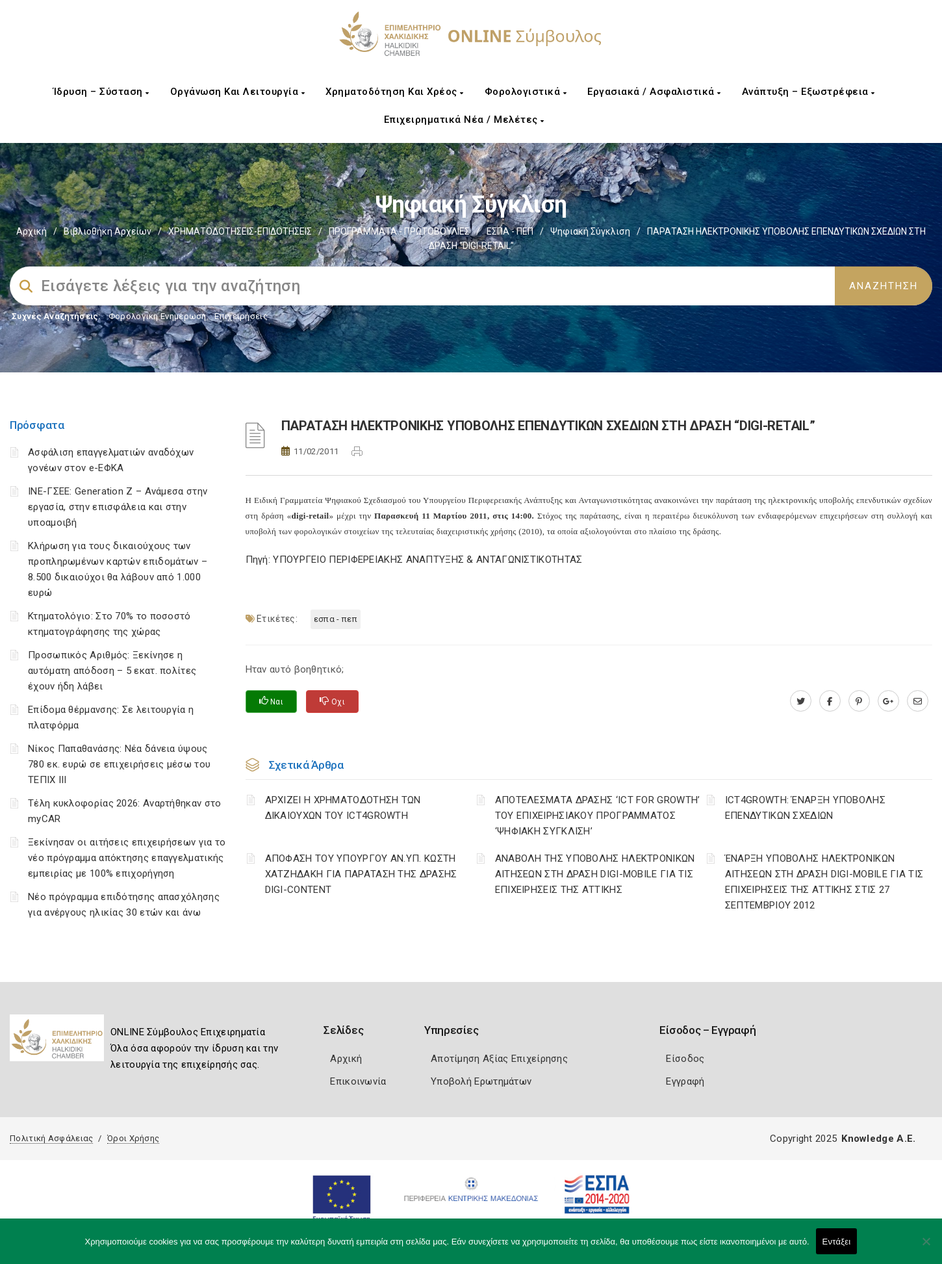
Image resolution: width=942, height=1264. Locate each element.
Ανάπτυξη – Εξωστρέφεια (808, 91)
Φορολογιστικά (526, 91)
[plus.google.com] (888, 701)
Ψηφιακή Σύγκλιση (590, 231)
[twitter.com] (800, 701)
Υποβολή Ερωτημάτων (481, 1081)
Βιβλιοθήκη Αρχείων (107, 231)
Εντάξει (836, 1241)
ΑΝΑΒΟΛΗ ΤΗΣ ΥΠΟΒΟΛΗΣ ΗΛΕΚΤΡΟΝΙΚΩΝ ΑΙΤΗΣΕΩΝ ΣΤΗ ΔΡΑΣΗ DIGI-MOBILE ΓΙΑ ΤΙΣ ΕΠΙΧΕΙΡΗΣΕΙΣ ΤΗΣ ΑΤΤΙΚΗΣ (595, 874)
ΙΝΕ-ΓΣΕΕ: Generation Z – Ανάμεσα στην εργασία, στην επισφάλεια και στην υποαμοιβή (117, 506)
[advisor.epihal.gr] (917, 701)
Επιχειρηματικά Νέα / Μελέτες (464, 119)
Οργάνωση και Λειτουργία (237, 91)
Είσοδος (685, 1058)
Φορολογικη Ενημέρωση (157, 316)
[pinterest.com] (859, 701)
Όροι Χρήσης (133, 1138)
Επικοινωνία (358, 1081)
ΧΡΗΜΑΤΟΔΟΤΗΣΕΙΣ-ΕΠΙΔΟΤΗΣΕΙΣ (240, 231)
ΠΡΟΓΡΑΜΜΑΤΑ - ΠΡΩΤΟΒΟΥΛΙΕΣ (399, 231)
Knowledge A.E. (878, 1138)
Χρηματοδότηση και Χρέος (394, 91)
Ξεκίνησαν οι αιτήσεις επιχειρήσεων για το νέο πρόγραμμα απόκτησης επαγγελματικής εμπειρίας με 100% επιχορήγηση (126, 857)
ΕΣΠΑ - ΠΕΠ (510, 231)
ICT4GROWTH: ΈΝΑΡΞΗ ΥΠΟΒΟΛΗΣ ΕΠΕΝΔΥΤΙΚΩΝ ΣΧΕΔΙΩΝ (805, 807)
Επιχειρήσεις (241, 316)
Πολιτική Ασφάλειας (51, 1138)
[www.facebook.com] (830, 701)
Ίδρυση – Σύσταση (101, 91)
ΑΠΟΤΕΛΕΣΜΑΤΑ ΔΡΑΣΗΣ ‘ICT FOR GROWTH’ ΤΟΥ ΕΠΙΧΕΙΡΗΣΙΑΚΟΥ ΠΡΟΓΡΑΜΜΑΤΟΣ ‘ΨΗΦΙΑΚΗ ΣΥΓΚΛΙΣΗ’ (597, 815)
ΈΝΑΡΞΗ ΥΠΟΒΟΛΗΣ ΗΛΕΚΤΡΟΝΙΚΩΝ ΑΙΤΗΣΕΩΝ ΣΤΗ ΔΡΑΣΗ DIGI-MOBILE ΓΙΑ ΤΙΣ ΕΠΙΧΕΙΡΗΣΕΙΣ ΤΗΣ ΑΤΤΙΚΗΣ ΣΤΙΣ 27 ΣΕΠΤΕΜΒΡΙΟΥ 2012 (824, 882)
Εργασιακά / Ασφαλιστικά (654, 91)
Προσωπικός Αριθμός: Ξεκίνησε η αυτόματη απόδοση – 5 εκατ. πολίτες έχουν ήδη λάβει (112, 670)
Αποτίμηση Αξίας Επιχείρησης (499, 1058)
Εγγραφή (685, 1081)
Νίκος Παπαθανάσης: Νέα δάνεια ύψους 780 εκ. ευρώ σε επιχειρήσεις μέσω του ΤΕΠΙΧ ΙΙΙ (119, 764)
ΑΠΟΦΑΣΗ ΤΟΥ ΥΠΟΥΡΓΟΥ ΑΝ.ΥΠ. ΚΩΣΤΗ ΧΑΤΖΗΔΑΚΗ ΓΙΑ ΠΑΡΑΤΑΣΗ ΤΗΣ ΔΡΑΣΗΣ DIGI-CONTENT (361, 874)
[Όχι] (925, 1248)
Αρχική (31, 231)
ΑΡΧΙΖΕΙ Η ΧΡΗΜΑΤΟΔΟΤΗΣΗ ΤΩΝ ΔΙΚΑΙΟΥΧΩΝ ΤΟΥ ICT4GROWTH (343, 807)
